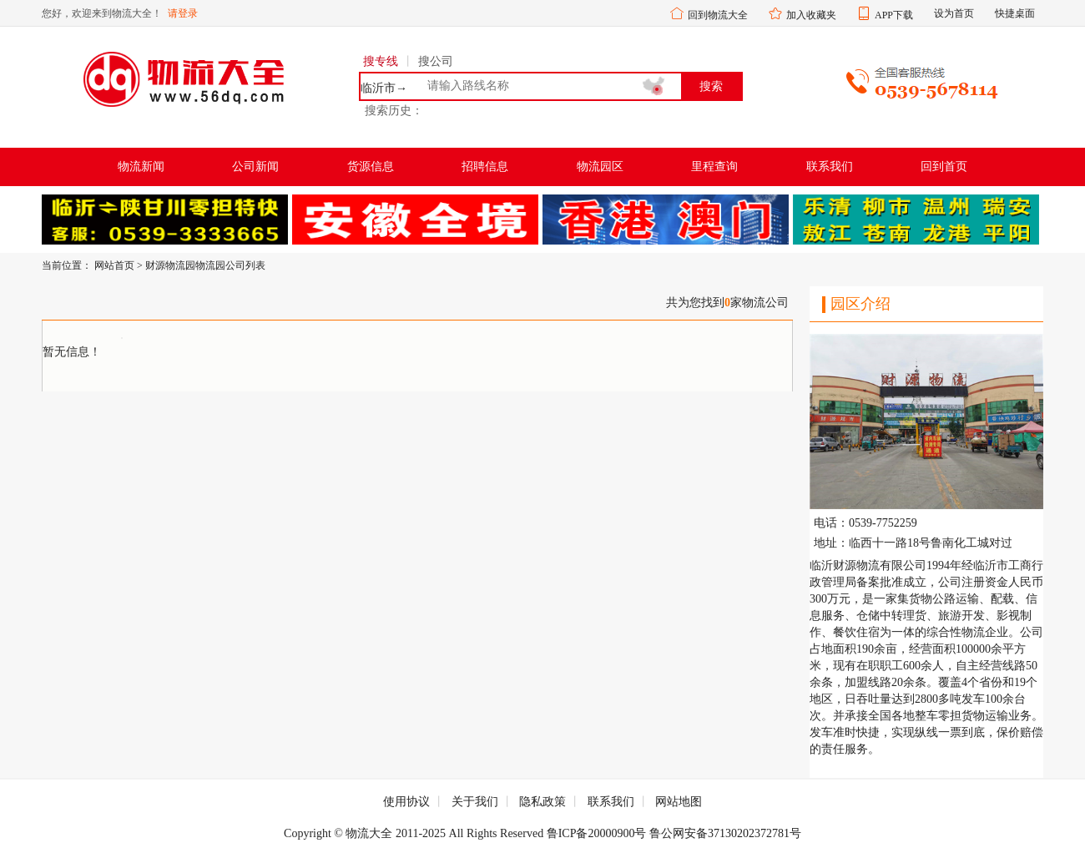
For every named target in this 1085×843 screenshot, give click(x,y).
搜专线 (380, 61)
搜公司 (435, 61)
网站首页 (114, 265)
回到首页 (944, 166)
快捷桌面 (1015, 13)
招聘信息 (485, 166)
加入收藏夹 (811, 15)
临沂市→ (384, 88)
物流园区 (600, 166)
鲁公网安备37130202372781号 (725, 833)
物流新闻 (141, 166)
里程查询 (714, 166)
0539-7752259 (883, 523)
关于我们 (475, 801)
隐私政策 (542, 801)
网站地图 (678, 801)
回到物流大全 (718, 15)
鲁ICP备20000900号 (597, 833)
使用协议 (406, 801)
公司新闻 (255, 166)
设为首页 (954, 13)
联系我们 (829, 166)
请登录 (183, 13)
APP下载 (894, 15)
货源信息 (370, 166)
